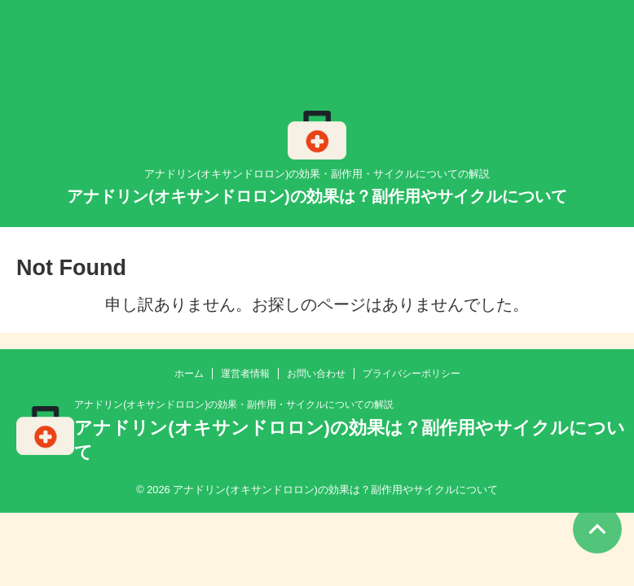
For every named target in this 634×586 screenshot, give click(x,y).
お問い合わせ (316, 373)
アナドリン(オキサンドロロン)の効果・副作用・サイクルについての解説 (234, 404)
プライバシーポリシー (411, 373)
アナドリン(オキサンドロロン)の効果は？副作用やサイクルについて (316, 196)
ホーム (189, 373)
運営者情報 (245, 373)
